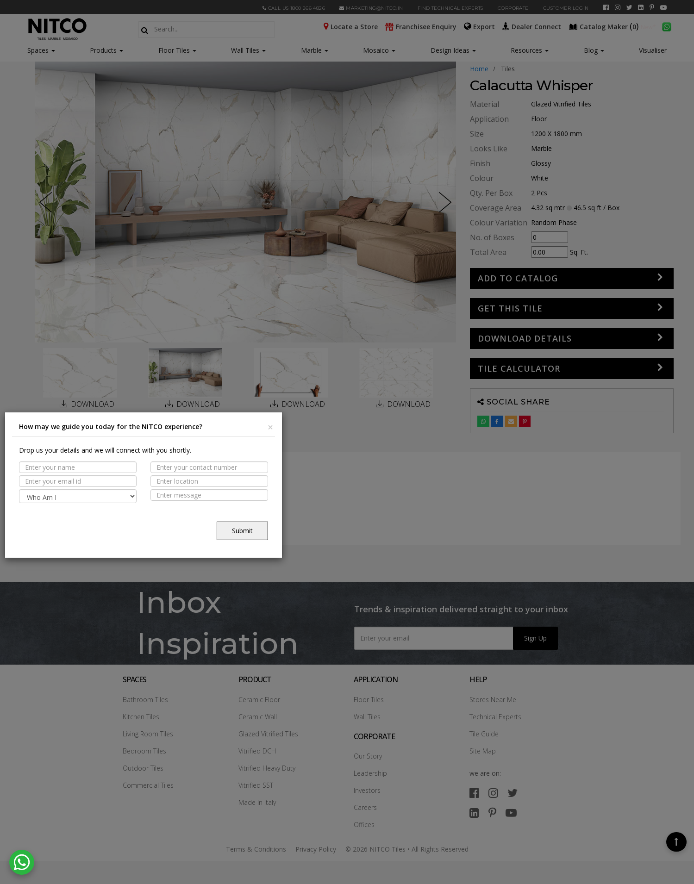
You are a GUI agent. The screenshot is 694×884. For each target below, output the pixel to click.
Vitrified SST (255, 785)
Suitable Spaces (77, 508)
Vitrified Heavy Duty (266, 768)
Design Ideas (453, 50)
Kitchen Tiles (141, 716)
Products (103, 50)
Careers (365, 807)
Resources (530, 50)
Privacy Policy (315, 849)
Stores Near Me (492, 699)
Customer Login (566, 8)
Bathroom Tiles (145, 699)
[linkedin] (641, 7)
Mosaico (379, 50)
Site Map (482, 751)
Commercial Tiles (148, 785)
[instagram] (617, 7)
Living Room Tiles (148, 733)
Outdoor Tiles (143, 768)
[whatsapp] (666, 25)
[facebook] (606, 7)
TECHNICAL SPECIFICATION (94, 527)
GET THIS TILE (510, 308)
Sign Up (535, 638)
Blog (594, 50)
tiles (508, 68)
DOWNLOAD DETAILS (525, 338)
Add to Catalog (518, 278)
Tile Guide (484, 733)
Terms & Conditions (256, 849)
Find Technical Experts (450, 8)
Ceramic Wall (257, 716)
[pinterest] (652, 7)
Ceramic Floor (259, 699)
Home (479, 68)
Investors (367, 790)
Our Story (368, 756)
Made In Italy (257, 802)
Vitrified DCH (257, 751)
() (605, 25)
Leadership (370, 773)
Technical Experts (495, 716)
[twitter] (629, 7)
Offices (364, 824)
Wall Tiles (248, 50)
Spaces (38, 50)
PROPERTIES (69, 490)
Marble (314, 50)
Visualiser (653, 50)
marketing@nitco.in (371, 8)
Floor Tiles (177, 50)
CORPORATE (513, 8)
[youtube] (663, 7)
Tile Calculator (519, 368)
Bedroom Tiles (144, 751)
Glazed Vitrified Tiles (268, 733)
